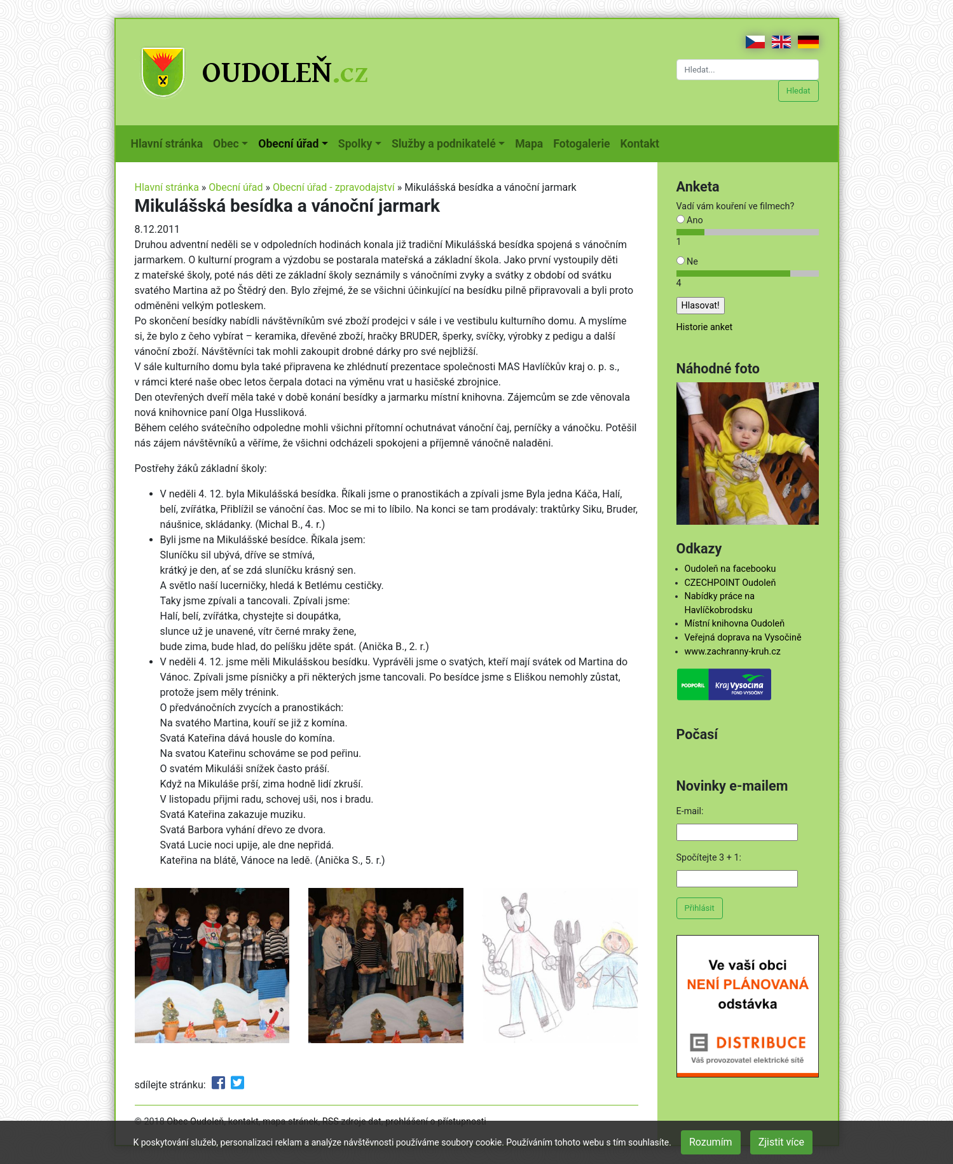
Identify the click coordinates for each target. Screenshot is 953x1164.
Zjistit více (781, 1142)
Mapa (531, 142)
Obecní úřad (236, 187)
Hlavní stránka (170, 142)
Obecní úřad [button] (288, 143)
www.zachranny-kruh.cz (733, 651)
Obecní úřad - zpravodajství (334, 187)
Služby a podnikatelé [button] (444, 143)
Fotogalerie (584, 142)
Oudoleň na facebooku (730, 569)
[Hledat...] (747, 69)
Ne (687, 261)
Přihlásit (700, 908)
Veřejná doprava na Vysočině (743, 637)
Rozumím (710, 1142)
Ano (689, 220)
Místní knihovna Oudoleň (735, 623)
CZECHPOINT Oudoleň (730, 583)
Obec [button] (226, 143)
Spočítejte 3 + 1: (709, 857)
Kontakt (642, 142)
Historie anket (704, 327)
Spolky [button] (355, 143)
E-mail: (690, 811)
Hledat (798, 90)
